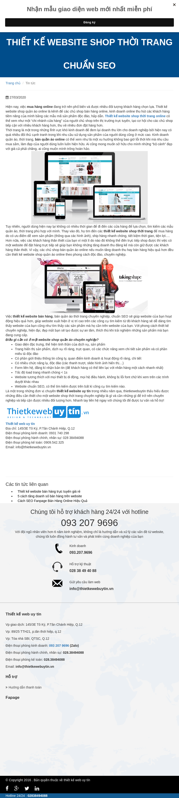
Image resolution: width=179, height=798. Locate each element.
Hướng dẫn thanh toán (25, 687)
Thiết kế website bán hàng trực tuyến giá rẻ (48, 491)
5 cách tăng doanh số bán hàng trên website (49, 496)
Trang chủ (13, 83)
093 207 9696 (59, 645)
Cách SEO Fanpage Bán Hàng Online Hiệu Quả (51, 501)
